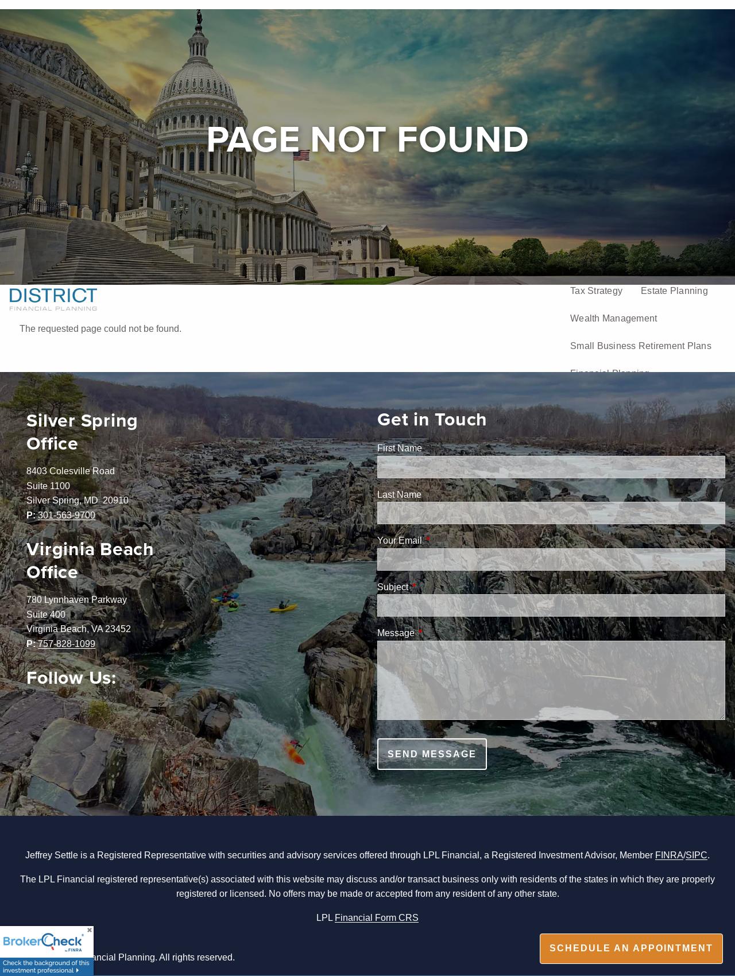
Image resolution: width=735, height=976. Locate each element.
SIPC (696, 855)
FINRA (669, 855)
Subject (436, 587)
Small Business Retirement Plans (640, 345)
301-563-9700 (66, 515)
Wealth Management (613, 318)
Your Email (443, 540)
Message (439, 633)
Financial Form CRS (377, 917)
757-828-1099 (66, 643)
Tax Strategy (596, 290)
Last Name (399, 494)
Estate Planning (674, 290)
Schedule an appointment (631, 948)
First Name (399, 448)
